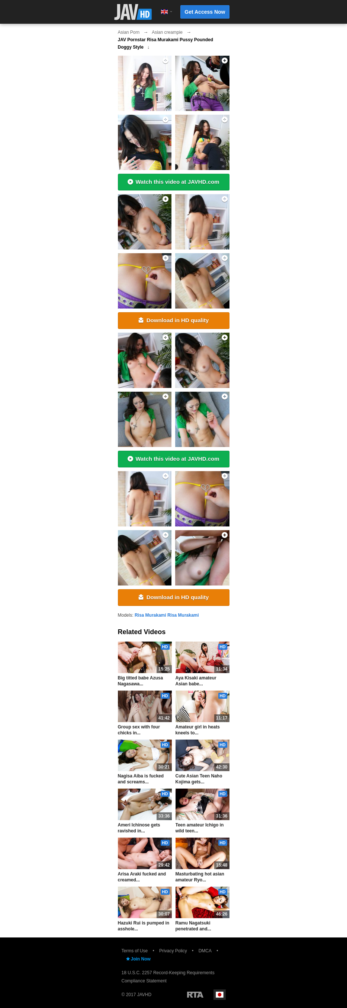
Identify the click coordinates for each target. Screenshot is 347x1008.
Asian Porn (129, 32)
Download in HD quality (173, 320)
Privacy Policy (173, 950)
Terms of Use (135, 950)
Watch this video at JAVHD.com (173, 182)
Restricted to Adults (195, 995)
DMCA (205, 950)
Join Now (138, 959)
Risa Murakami (150, 615)
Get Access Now (204, 12)
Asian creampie (167, 32)
